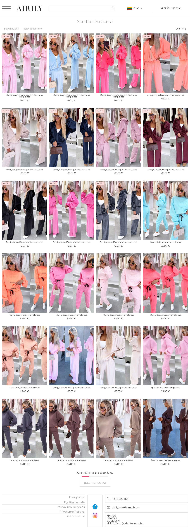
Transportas (77, 497)
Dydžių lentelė (74, 502)
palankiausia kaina (32, 29)
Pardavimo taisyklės (71, 507)
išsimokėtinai (75, 516)
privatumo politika (72, 511)
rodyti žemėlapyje (132, 523)
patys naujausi (11, 29)
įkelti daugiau (95, 482)
